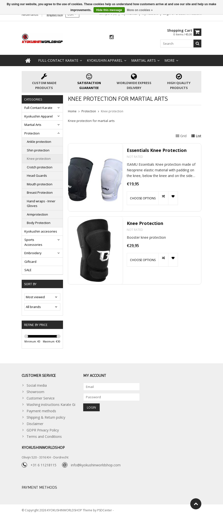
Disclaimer (35, 423)
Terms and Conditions (44, 436)
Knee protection (39, 158)
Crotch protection (39, 167)
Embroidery (33, 253)
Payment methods (41, 411)
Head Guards (37, 175)
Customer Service (41, 398)
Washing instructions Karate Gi (51, 404)
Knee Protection (145, 223)
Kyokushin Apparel (105, 60)
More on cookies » (140, 10)
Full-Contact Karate (58, 60)
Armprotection (37, 214)
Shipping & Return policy (46, 417)
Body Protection (38, 223)
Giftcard (30, 261)
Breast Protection (40, 192)
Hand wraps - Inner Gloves (41, 203)
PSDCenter (105, 510)
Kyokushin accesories (40, 231)
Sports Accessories (33, 242)
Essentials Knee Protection (157, 150)
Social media (37, 385)
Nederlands (30, 15)
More (169, 60)
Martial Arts (143, 60)
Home (72, 111)
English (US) (55, 15)
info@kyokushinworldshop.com (96, 465)
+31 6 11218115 (43, 465)
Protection (32, 133)
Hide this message (109, 10)
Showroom (35, 391)
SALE (28, 270)
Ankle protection (39, 141)
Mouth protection (39, 184)
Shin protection (38, 150)
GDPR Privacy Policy (43, 430)
